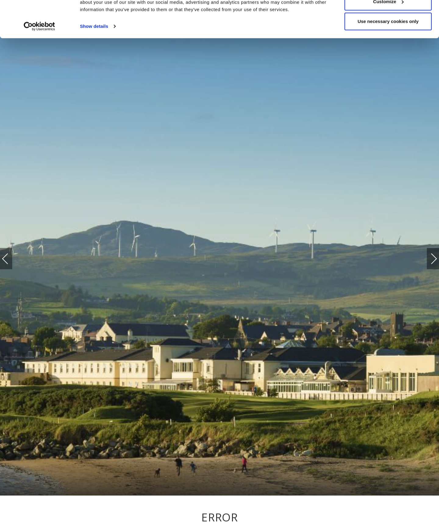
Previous (11, 258)
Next (427, 255)
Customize (388, 36)
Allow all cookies (388, 16)
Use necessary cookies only (388, 55)
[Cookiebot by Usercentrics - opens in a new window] (39, 60)
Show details (94, 60)
